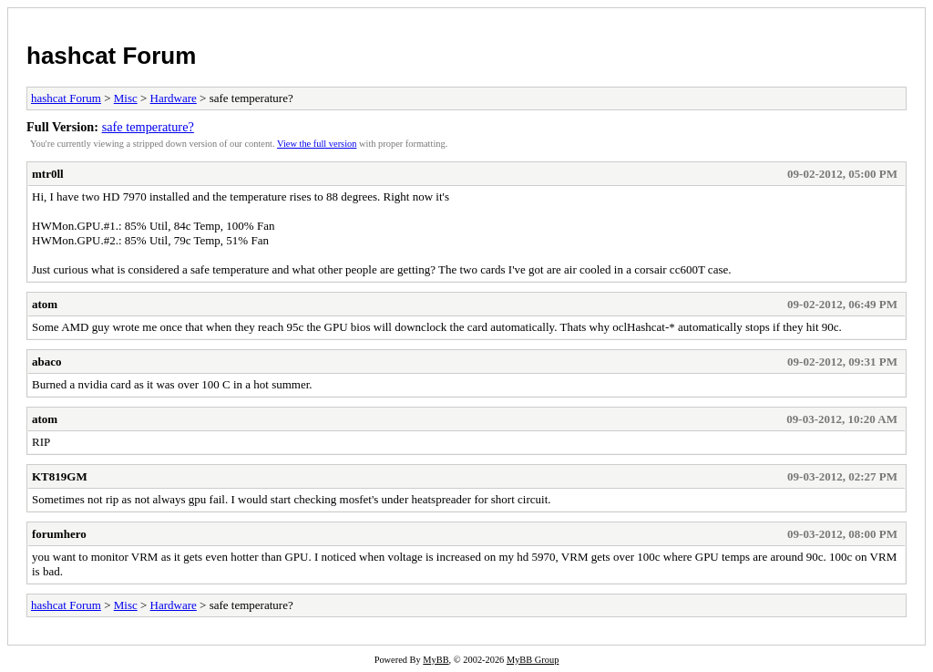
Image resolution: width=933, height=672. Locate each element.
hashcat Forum (111, 55)
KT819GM (59, 476)
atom (44, 304)
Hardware (173, 98)
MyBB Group (533, 660)
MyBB (435, 660)
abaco (47, 361)
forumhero (59, 534)
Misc (126, 98)
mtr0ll (48, 174)
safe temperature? (148, 126)
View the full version (316, 144)
